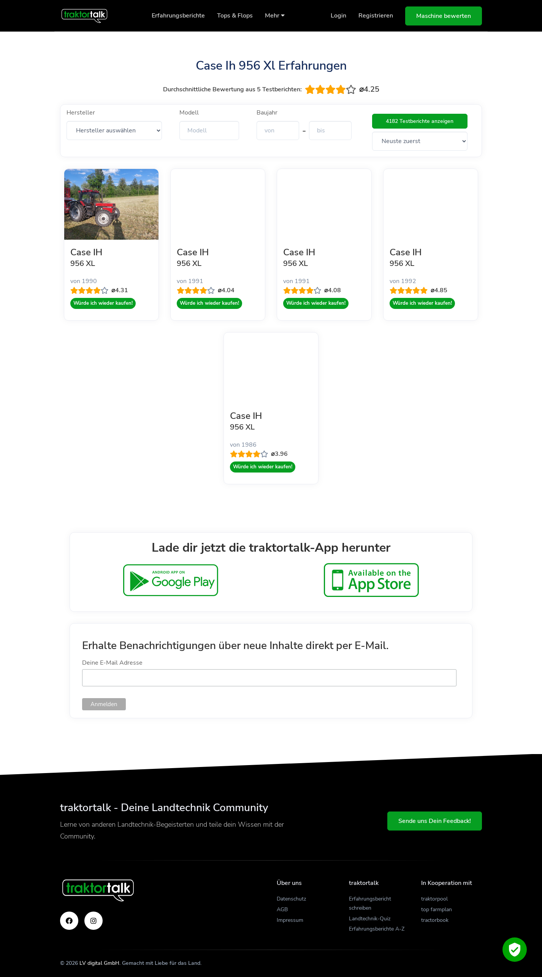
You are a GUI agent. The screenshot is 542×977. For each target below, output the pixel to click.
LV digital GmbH (99, 963)
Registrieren (375, 15)
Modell (189, 112)
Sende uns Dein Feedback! (434, 821)
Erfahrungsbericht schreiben (370, 903)
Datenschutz (291, 898)
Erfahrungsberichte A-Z (376, 928)
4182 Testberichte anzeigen (419, 121)
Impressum (290, 920)
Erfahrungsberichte (178, 15)
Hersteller (81, 112)
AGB (282, 909)
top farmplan (436, 909)
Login (338, 15)
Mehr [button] (275, 15)
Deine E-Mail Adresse (112, 663)
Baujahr (267, 112)
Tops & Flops (235, 15)
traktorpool (434, 898)
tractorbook (434, 920)
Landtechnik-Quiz (369, 918)
